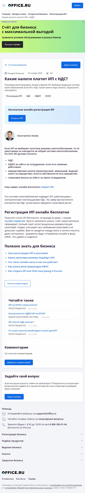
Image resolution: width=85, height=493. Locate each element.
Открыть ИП (17, 118)
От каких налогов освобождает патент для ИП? (33, 330)
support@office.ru (46, 413)
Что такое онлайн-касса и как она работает (33, 262)
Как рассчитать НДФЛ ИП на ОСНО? (27, 313)
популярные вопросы (51, 418)
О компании (8, 478)
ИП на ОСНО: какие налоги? (23, 304)
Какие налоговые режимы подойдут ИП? (31, 257)
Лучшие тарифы (12, 44)
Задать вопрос (71, 65)
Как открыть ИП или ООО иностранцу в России (35, 270)
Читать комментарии (17, 283)
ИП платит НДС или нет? (21, 322)
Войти (77, 5)
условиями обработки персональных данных (28, 487)
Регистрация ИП (14, 96)
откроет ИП (47, 186)
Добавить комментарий (18, 362)
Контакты (21, 478)
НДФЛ (38, 96)
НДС (28, 96)
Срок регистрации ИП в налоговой (28, 253)
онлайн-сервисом (15, 220)
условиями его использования (66, 485)
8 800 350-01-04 (58, 424)
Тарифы (32, 478)
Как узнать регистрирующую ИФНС (28, 266)
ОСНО (48, 96)
